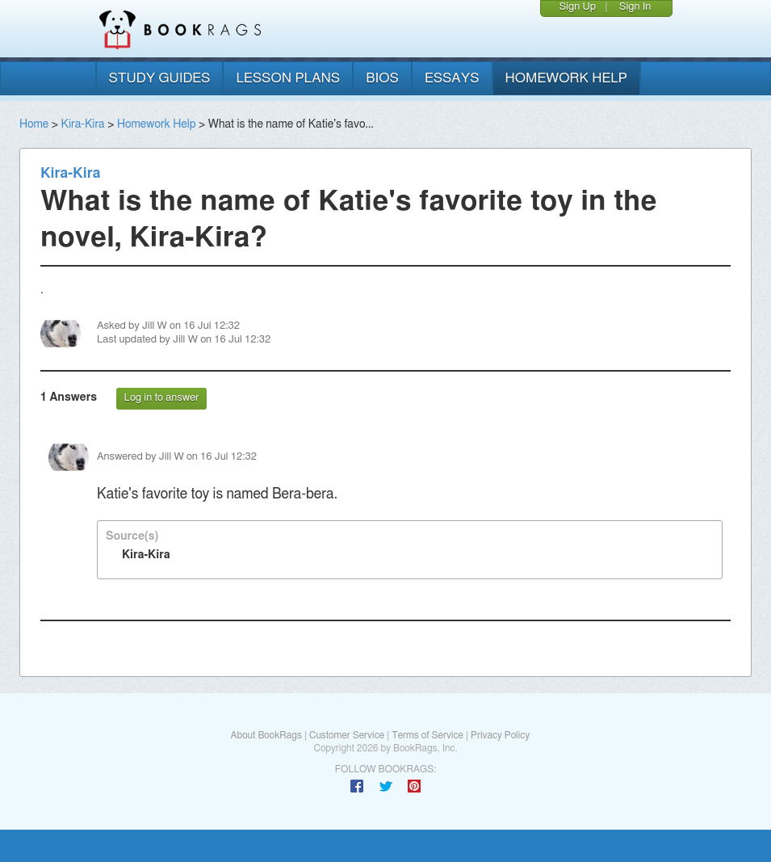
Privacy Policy (500, 735)
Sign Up (577, 7)
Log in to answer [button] (161, 398)
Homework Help (156, 124)
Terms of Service (427, 735)
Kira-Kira (82, 124)
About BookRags (265, 735)
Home (33, 124)
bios (382, 78)
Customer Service (346, 735)
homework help (566, 78)
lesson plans (288, 78)
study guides (160, 78)
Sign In (635, 7)
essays (452, 78)
